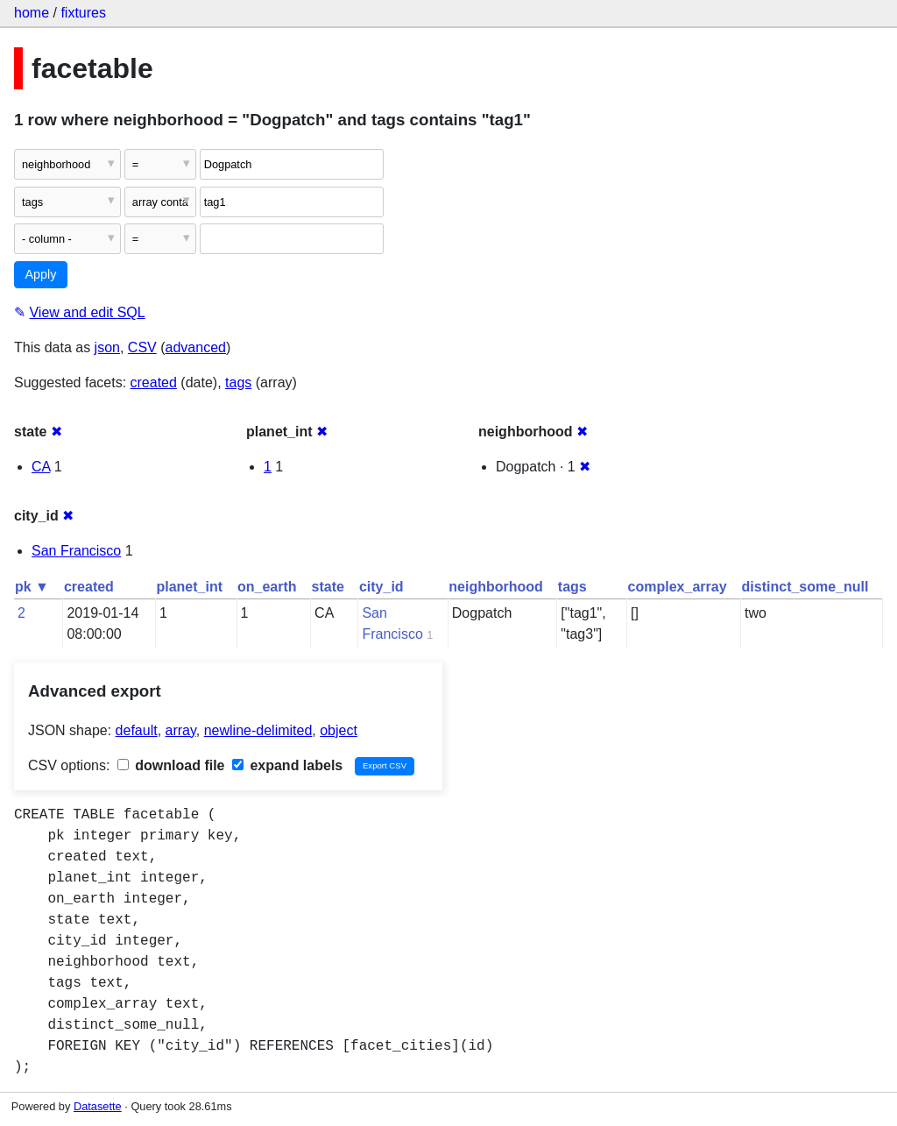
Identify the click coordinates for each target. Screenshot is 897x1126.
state (328, 586)
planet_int (189, 586)
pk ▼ (32, 586)
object (338, 730)
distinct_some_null (805, 586)
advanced (196, 347)
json (107, 347)
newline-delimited (258, 730)
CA (41, 466)
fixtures (83, 12)
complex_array (677, 586)
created (154, 382)
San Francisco (76, 550)
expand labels (287, 765)
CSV (142, 347)
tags (238, 382)
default (137, 730)
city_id (381, 586)
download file (171, 765)
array (181, 730)
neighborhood (495, 586)
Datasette (98, 1106)
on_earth (267, 586)
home (31, 12)
